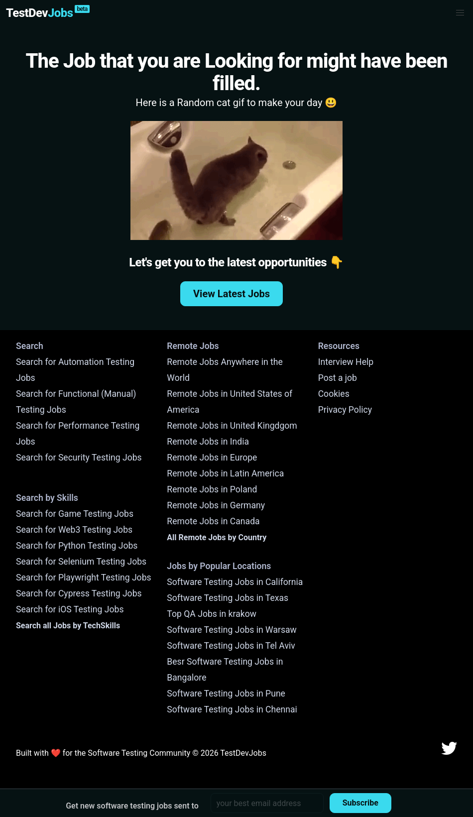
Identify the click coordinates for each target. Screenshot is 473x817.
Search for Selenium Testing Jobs (81, 562)
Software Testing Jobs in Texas (227, 598)
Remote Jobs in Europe (212, 458)
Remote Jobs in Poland (212, 489)
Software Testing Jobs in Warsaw (232, 630)
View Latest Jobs (231, 294)
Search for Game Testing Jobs (74, 514)
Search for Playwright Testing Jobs (83, 578)
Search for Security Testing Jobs (79, 458)
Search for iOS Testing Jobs (70, 609)
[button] (460, 13)
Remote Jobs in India (208, 442)
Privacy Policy (345, 410)
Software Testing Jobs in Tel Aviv (231, 646)
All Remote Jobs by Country (216, 537)
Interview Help (345, 362)
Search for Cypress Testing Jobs (79, 593)
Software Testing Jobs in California (235, 582)
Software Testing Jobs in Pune (226, 694)
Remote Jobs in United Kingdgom (232, 426)
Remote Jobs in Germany (216, 505)
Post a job (337, 378)
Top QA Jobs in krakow (211, 614)
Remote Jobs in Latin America (225, 473)
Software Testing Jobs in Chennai (232, 709)
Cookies (334, 394)
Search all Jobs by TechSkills (68, 625)
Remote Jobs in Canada (213, 521)
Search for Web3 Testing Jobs (74, 530)
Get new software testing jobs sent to (132, 806)
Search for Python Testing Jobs (76, 546)
